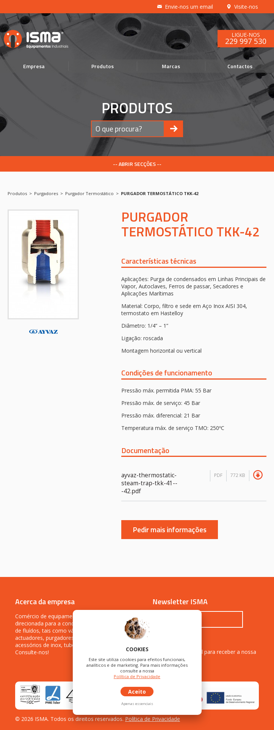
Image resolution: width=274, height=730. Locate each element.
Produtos (102, 66)
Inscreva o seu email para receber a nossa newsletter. (204, 655)
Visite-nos (242, 6)
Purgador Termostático (89, 193)
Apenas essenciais (137, 703)
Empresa (34, 66)
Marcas (171, 66)
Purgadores (46, 193)
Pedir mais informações (170, 529)
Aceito (137, 691)
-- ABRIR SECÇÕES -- (137, 164)
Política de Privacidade (152, 718)
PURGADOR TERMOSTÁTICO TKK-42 (159, 193)
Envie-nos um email (185, 6)
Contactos (239, 66)
